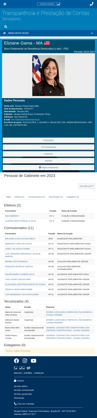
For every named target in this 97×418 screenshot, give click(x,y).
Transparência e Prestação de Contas (45, 13)
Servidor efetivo (21, 386)
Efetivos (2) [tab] (19, 197)
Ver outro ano (86, 186)
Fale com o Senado (24, 403)
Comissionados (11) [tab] (36, 197)
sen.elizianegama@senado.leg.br (25, 120)
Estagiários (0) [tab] (73, 197)
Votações (49, 161)
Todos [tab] (8, 197)
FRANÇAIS (39, 373)
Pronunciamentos (48, 147)
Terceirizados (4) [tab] (56, 197)
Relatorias (48, 154)
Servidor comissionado (24, 390)
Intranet (19, 380)
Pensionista (19, 398)
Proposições (48, 140)
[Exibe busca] (5, 26)
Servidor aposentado (23, 394)
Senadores (11, 18)
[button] (48, 33)
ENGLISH (18, 373)
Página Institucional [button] (48, 167)
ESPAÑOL (28, 373)
